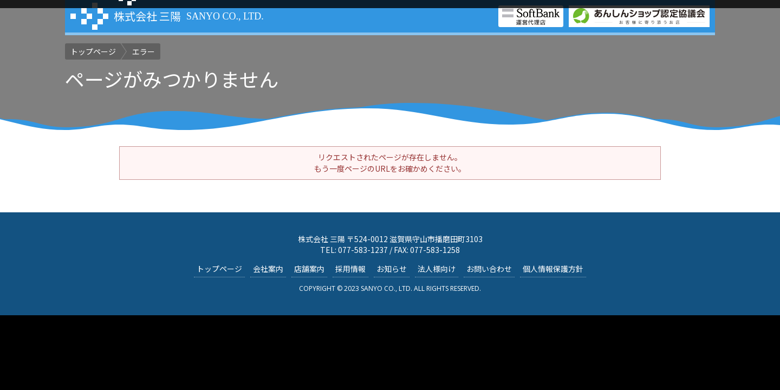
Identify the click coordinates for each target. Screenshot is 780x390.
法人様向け (437, 268)
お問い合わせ (489, 268)
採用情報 (350, 268)
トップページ (219, 268)
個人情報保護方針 (553, 268)
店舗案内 (309, 268)
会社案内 (268, 268)
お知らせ (391, 268)
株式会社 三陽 (147, 16)
